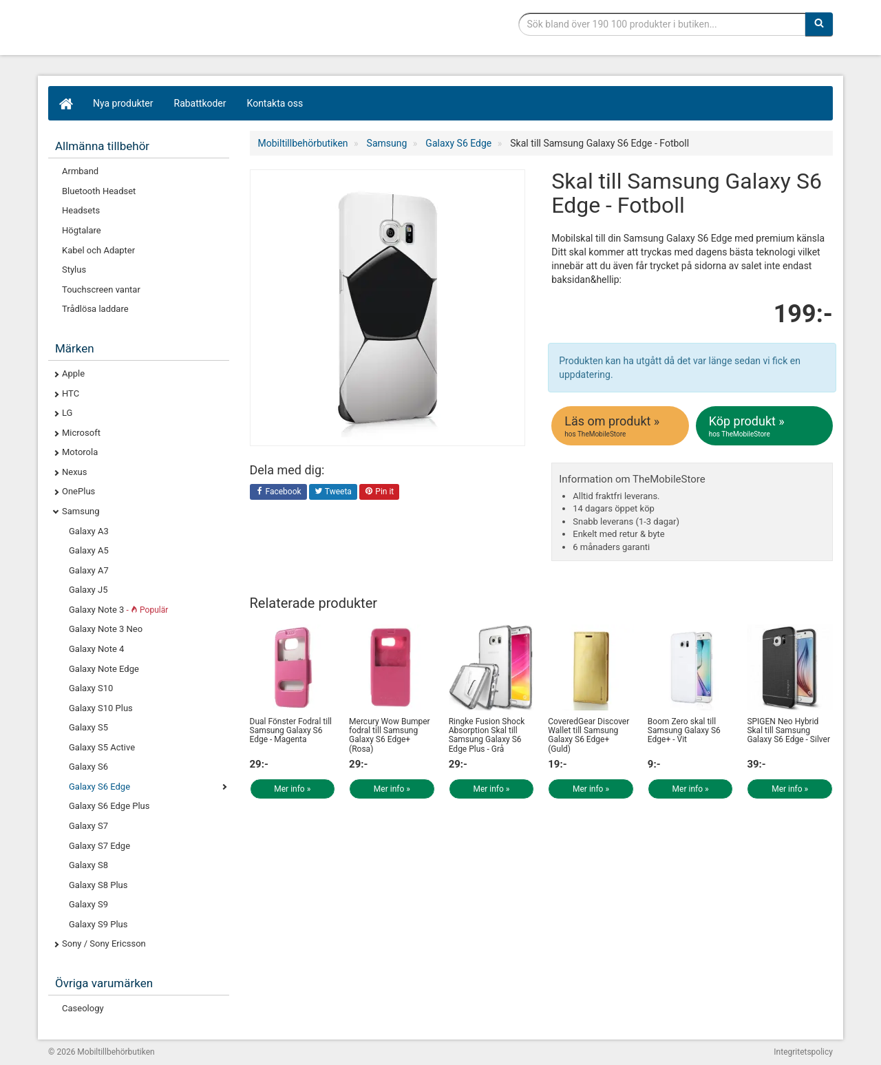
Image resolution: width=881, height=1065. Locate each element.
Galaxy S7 (88, 826)
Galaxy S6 (88, 766)
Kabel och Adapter (98, 250)
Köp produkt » (765, 426)
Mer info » (292, 789)
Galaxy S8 (88, 865)
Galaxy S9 (88, 904)
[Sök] (819, 24)
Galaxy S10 (91, 688)
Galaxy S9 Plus (98, 924)
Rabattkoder (200, 103)
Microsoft (81, 433)
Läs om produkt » (620, 426)
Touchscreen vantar (101, 289)
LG (67, 413)
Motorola (80, 452)
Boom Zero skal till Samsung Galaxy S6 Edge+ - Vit (684, 730)
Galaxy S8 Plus (98, 885)
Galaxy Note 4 (96, 649)
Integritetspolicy (803, 1052)
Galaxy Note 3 (118, 609)
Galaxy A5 (89, 550)
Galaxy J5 (88, 589)
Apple (73, 373)
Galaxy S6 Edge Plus (109, 806)
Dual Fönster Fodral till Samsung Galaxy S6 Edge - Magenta (291, 730)
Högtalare (81, 230)
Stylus (74, 269)
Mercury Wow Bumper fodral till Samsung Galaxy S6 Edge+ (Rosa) (389, 735)
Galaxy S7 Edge (99, 846)
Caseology (83, 1008)
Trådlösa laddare (95, 309)
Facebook (278, 492)
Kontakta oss (275, 103)
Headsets (81, 210)
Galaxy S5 (88, 727)
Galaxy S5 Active (102, 747)
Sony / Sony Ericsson (104, 943)
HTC (70, 393)
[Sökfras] (662, 24)
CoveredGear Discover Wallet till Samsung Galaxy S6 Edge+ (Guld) (588, 735)
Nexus (74, 472)
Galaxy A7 (89, 570)
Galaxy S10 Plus (101, 708)
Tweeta (333, 492)
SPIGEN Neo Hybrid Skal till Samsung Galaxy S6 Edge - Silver (788, 730)
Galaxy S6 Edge (99, 786)
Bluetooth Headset (99, 191)
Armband (80, 171)
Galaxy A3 (89, 531)
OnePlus (78, 491)
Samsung (81, 511)
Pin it (379, 492)
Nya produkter (123, 103)
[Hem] (65, 103)
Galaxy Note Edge (104, 669)
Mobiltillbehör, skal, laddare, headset (151, 31)
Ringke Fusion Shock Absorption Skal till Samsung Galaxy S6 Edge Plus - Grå (487, 735)
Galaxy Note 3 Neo (105, 629)
